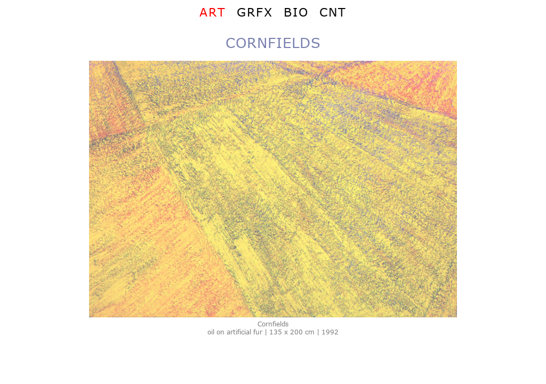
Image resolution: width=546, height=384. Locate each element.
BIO (296, 12)
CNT (333, 12)
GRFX (255, 12)
